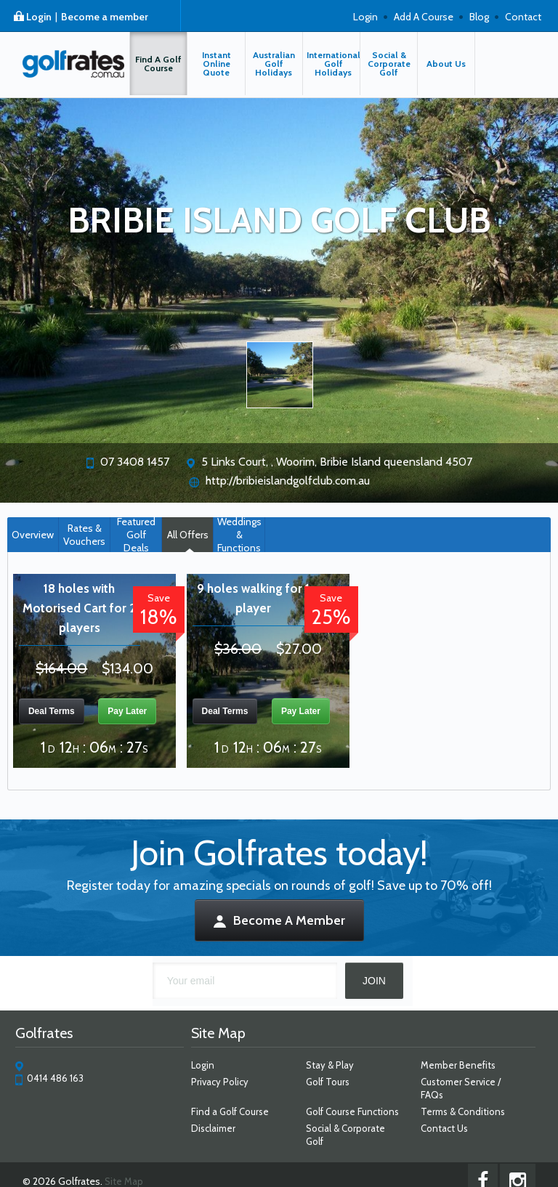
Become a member (104, 16)
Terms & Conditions (468, 1111)
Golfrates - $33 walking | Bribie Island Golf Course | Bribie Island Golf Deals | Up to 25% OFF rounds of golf (65, 68)
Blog (479, 16)
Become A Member (279, 920)
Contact (523, 16)
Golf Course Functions (353, 1111)
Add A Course (423, 16)
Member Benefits (463, 1065)
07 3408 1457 (134, 462)
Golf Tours (328, 1081)
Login (39, 16)
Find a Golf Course (227, 1111)
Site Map (115, 1168)
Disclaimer (210, 1128)
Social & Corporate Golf (356, 1128)
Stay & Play (331, 1065)
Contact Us (449, 1128)
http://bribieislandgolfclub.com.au (288, 480)
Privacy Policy (217, 1081)
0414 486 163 (47, 1078)
